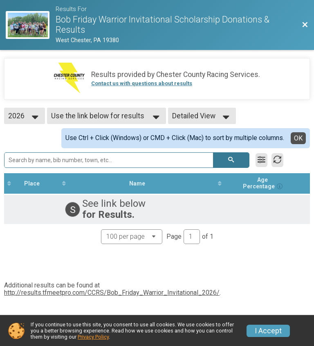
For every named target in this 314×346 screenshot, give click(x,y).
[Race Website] (30, 25)
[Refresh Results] (277, 160)
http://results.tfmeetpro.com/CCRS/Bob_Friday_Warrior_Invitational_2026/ (112, 292)
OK (298, 138)
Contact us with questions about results (141, 83)
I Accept (268, 331)
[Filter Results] (261, 160)
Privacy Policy (93, 337)
